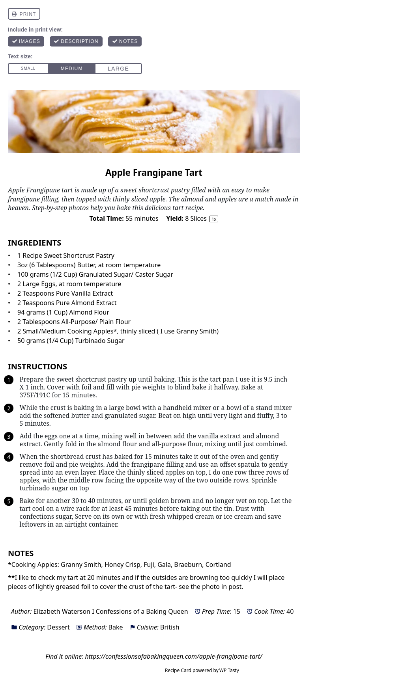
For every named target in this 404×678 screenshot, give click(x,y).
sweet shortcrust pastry (91, 379)
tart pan (222, 379)
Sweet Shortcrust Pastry (79, 255)
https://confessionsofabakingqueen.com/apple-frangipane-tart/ (173, 656)
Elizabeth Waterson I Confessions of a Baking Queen (110, 611)
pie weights (148, 387)
